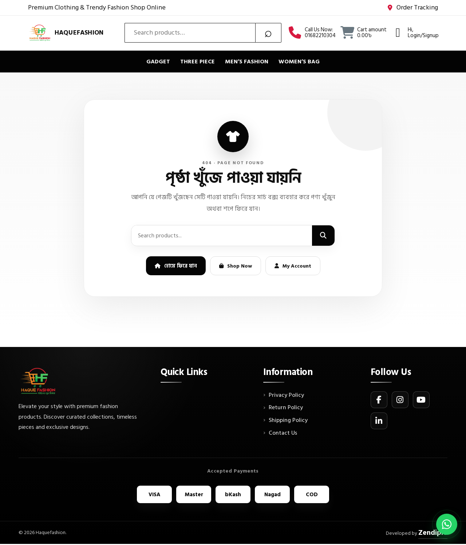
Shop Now (235, 266)
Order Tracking (413, 8)
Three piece (197, 61)
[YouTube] (421, 399)
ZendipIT (430, 533)
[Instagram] (400, 399)
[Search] (323, 235)
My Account (293, 266)
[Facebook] (379, 399)
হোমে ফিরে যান (176, 266)
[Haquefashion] (65, 32)
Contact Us (283, 433)
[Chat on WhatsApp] (446, 524)
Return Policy (286, 408)
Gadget (158, 61)
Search (268, 33)
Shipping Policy (288, 420)
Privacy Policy (286, 395)
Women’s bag (299, 61)
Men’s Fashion (246, 61)
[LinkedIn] (379, 420)
